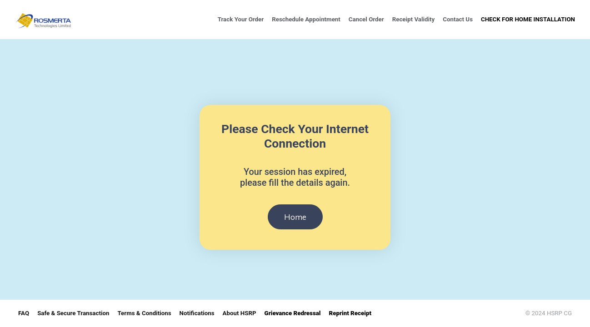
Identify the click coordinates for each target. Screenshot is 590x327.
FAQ (23, 313)
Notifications (197, 313)
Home (295, 217)
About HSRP (239, 313)
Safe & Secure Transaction (73, 313)
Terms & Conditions (144, 313)
